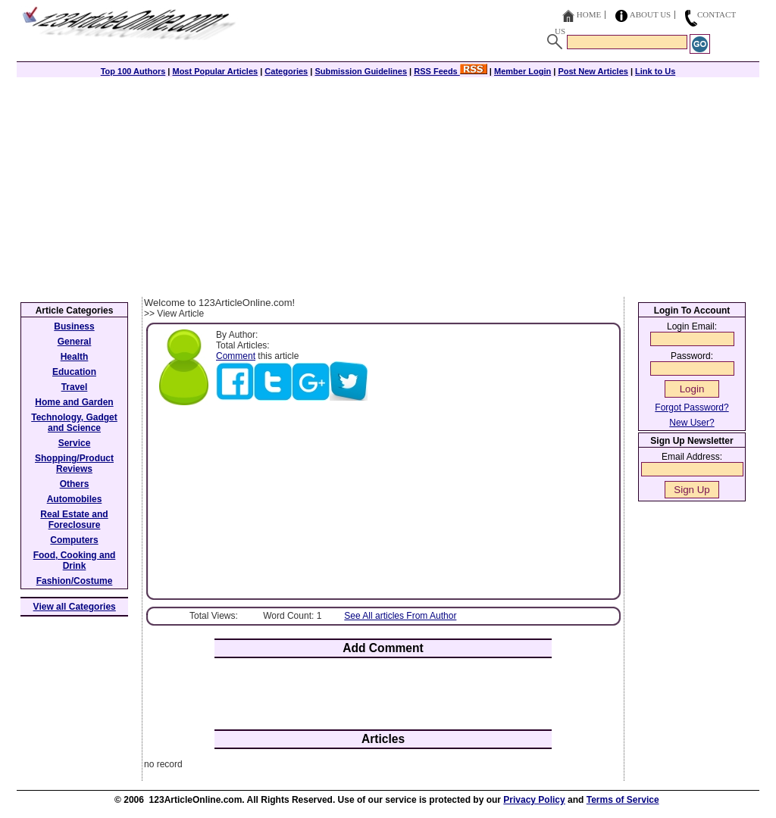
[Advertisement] (388, 183)
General (75, 341)
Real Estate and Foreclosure (74, 519)
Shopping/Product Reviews (74, 463)
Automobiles (74, 499)
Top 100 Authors (133, 71)
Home (589, 14)
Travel (74, 387)
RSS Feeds (450, 71)
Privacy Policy (534, 800)
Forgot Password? (691, 407)
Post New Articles (593, 71)
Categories (286, 71)
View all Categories (74, 606)
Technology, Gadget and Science (74, 422)
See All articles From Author (400, 615)
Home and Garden (74, 402)
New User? (691, 422)
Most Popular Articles (215, 71)
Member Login (522, 71)
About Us (650, 14)
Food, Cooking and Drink (74, 560)
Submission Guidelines (360, 71)
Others (74, 484)
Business (74, 326)
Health (75, 356)
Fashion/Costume (74, 581)
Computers (74, 540)
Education (74, 372)
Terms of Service (623, 800)
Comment (235, 356)
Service (74, 443)
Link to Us (655, 71)
